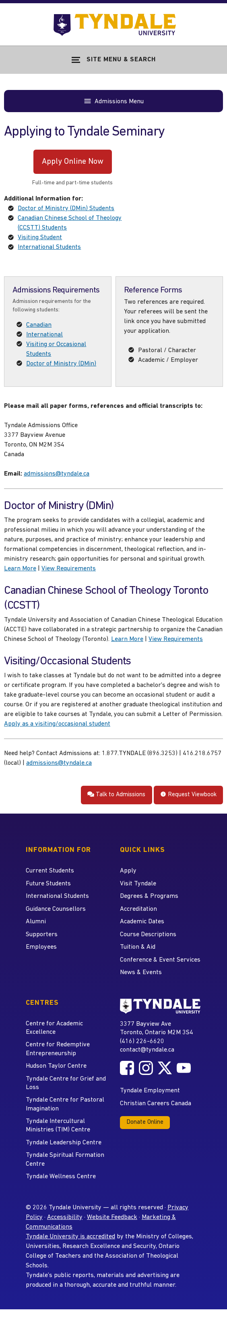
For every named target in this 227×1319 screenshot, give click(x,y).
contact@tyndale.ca (147, 1050)
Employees (41, 947)
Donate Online (144, 1122)
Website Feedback (112, 1217)
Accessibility (65, 1217)
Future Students (48, 884)
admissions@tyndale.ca (56, 474)
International (44, 335)
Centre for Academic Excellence (54, 1028)
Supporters (42, 934)
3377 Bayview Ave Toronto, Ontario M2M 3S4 (156, 1028)
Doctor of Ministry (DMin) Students (66, 208)
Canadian (39, 325)
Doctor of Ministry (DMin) (61, 364)
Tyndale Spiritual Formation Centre (65, 1159)
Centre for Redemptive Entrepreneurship (58, 1048)
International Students (49, 247)
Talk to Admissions (116, 794)
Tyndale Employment (150, 1090)
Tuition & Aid (137, 947)
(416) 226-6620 (142, 1041)
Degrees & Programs (149, 896)
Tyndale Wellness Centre (61, 1176)
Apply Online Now (72, 162)
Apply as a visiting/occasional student (57, 724)
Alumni (36, 921)
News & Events (141, 972)
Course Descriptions (148, 934)
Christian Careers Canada (155, 1103)
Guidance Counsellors (56, 909)
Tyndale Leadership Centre (63, 1143)
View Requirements (68, 569)
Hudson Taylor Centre (56, 1066)
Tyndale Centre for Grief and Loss (66, 1083)
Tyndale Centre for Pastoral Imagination (65, 1104)
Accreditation (138, 909)
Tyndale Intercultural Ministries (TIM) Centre (58, 1125)
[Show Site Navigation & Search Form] (113, 60)
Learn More (20, 569)
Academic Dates (142, 921)
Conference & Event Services (160, 960)
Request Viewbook (188, 794)
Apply (128, 871)
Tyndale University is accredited (70, 1236)
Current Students (50, 871)
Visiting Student (40, 237)
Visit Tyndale (138, 884)
